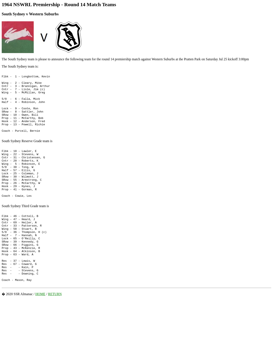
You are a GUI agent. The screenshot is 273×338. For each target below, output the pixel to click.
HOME (40, 332)
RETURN (55, 332)
